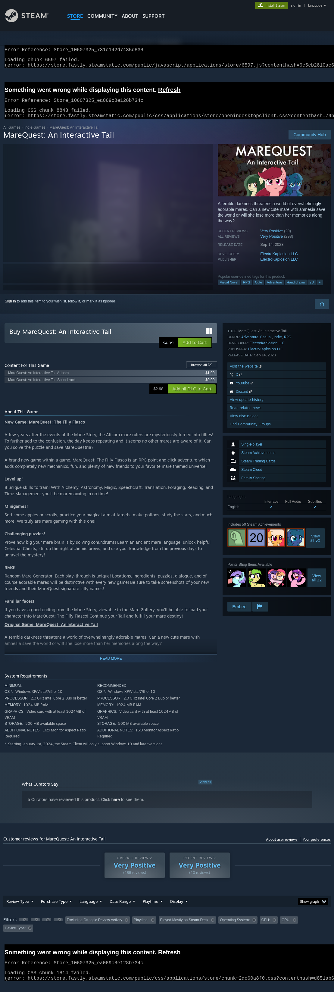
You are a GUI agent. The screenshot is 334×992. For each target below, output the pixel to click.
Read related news (245, 576)
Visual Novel (229, 289)
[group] (167, 931)
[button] (195, 350)
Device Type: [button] (15, 935)
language (315, 5)
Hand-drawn (296, 289)
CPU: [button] (265, 927)
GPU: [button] (286, 927)
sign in (296, 5)
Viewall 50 (315, 432)
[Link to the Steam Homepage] (31, 20)
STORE (75, 16)
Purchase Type (54, 908)
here (115, 806)
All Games (11, 134)
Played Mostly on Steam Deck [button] (184, 927)
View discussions (244, 584)
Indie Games (34, 134)
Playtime (150, 908)
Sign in (10, 308)
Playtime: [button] (141, 927)
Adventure (274, 289)
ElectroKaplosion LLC (279, 261)
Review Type (17, 908)
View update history (247, 568)
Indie (278, 505)
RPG (246, 289)
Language (89, 908)
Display (176, 908)
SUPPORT (153, 16)
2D (312, 289)
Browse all (201, 372)
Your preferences (317, 846)
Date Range (120, 908)
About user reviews (282, 846)
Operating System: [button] (235, 927)
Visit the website (246, 535)
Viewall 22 (317, 472)
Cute (258, 289)
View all (205, 789)
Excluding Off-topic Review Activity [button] (94, 927)
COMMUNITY (102, 16)
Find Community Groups (250, 592)
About (130, 16)
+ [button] (319, 289)
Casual (266, 505)
